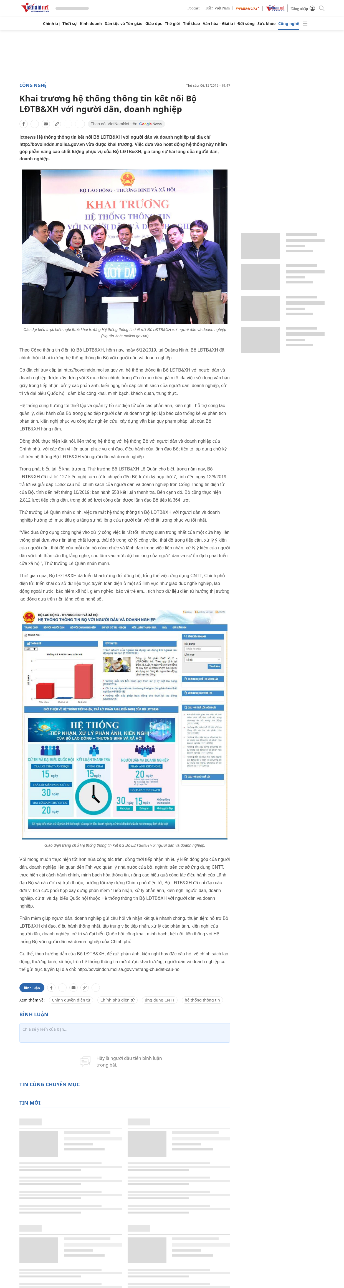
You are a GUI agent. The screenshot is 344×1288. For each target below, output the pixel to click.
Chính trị (51, 24)
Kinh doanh (91, 24)
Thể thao (191, 24)
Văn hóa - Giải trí (219, 24)
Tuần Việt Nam (217, 8)
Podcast (194, 8)
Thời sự (69, 24)
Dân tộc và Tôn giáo (124, 24)
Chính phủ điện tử (117, 1000)
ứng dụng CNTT (159, 1000)
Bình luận (32, 987)
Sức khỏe (266, 24)
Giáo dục (153, 24)
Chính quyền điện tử (71, 1000)
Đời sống (246, 24)
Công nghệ (288, 24)
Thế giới (172, 24)
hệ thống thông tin (202, 1000)
